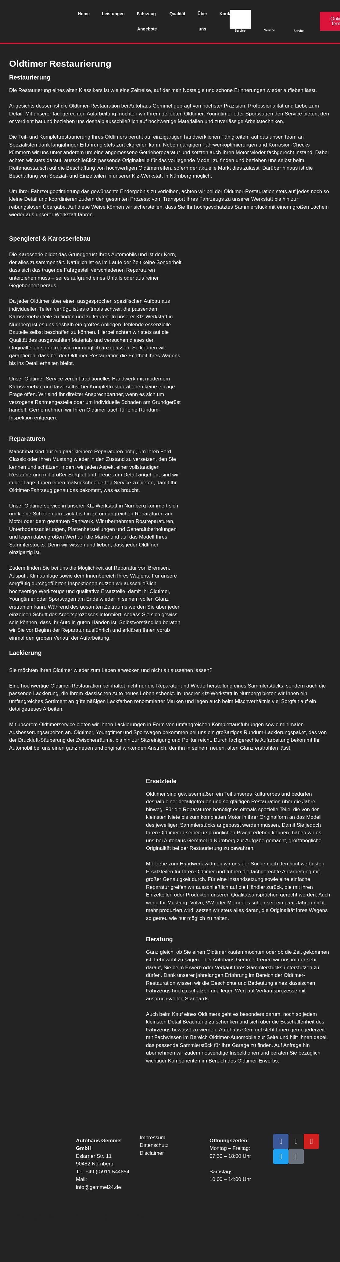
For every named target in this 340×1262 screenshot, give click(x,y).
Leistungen (113, 13)
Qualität (177, 13)
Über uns (202, 21)
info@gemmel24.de (98, 1187)
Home (84, 13)
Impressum (152, 1137)
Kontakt (227, 13)
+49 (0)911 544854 (107, 1172)
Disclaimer (152, 1153)
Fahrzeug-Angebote (147, 21)
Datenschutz (154, 1145)
